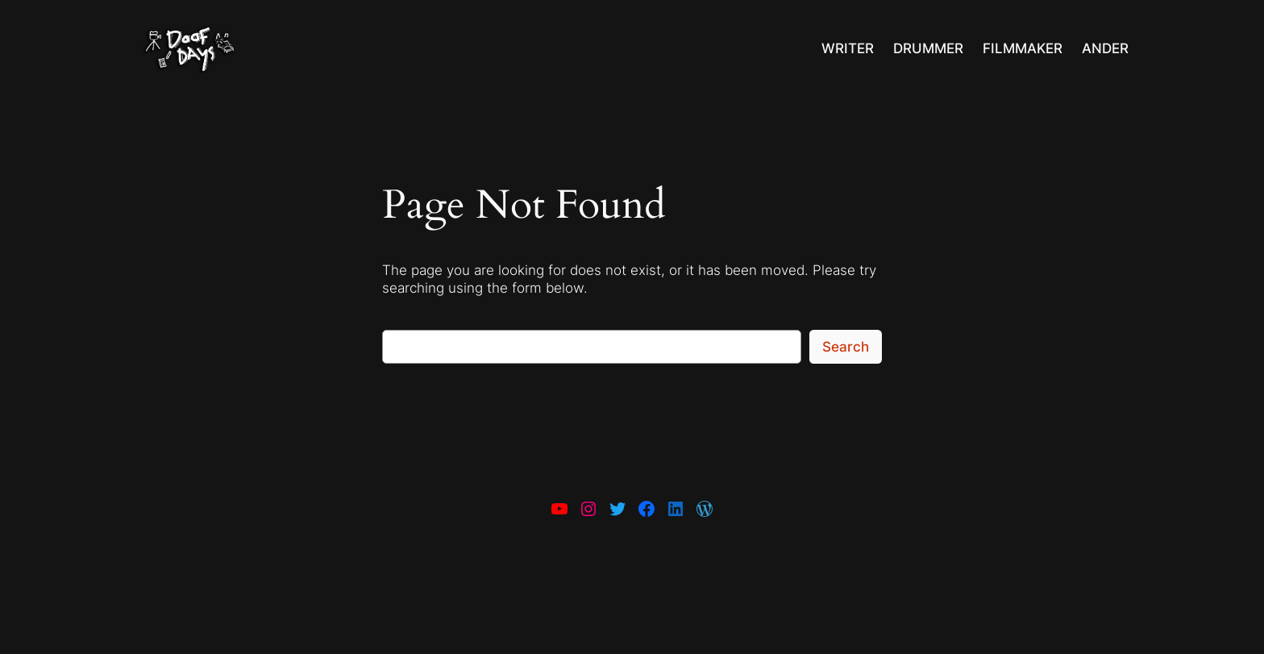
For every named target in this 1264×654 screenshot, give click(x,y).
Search (845, 347)
